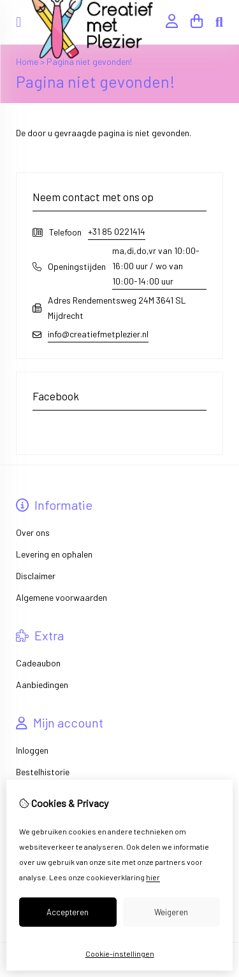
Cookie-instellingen (119, 953)
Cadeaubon (38, 662)
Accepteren (68, 912)
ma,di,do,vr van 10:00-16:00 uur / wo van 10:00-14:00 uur (155, 265)
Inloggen (32, 750)
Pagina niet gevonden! (89, 61)
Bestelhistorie (42, 771)
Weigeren (171, 912)
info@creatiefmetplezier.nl (98, 333)
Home (27, 61)
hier (153, 877)
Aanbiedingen (42, 684)
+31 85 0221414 (116, 231)
